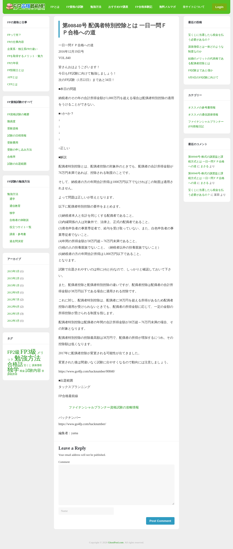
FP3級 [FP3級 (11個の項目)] (28, 351)
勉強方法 (95, 6)
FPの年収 (12, 63)
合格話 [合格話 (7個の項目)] (15, 364)
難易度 (11, 121)
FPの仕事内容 (15, 42)
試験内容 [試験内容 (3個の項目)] (33, 370)
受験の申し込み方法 (19, 149)
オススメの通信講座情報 (203, 114)
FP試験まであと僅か (200, 70)
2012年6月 (13, 306)
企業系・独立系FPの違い (22, 49)
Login (219, 7)
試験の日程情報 (16, 135)
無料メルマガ (167, 6)
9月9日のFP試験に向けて (203, 77)
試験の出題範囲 (16, 163)
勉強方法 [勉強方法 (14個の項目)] (27, 358)
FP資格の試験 (75, 6)
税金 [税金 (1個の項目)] (22, 371)
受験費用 (12, 142)
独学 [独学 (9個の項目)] (13, 370)
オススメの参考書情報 (201, 107)
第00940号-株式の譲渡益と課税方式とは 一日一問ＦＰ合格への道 (206, 161)
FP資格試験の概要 (18, 114)
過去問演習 (16, 241)
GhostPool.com (116, 542)
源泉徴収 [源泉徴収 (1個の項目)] (37, 365)
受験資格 (12, 128)
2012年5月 (13, 313)
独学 (12, 213)
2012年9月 (13, 292)
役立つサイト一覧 (20, 227)
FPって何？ (14, 34)
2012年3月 (13, 320)
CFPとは (12, 84)
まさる (204, 166)
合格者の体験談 (19, 220)
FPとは (55, 6)
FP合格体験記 (143, 6)
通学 (12, 198)
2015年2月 (13, 278)
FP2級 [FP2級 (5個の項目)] (13, 352)
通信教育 (15, 206)
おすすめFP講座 (118, 6)
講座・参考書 (18, 234)
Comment (64, 462)
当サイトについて (194, 6)
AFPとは (12, 77)
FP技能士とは (15, 70)
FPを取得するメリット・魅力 (25, 56)
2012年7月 (13, 299)
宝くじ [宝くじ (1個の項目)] (27, 365)
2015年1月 (13, 285)
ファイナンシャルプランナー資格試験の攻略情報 (104, 407)
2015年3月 (13, 271)
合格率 (11, 156)
